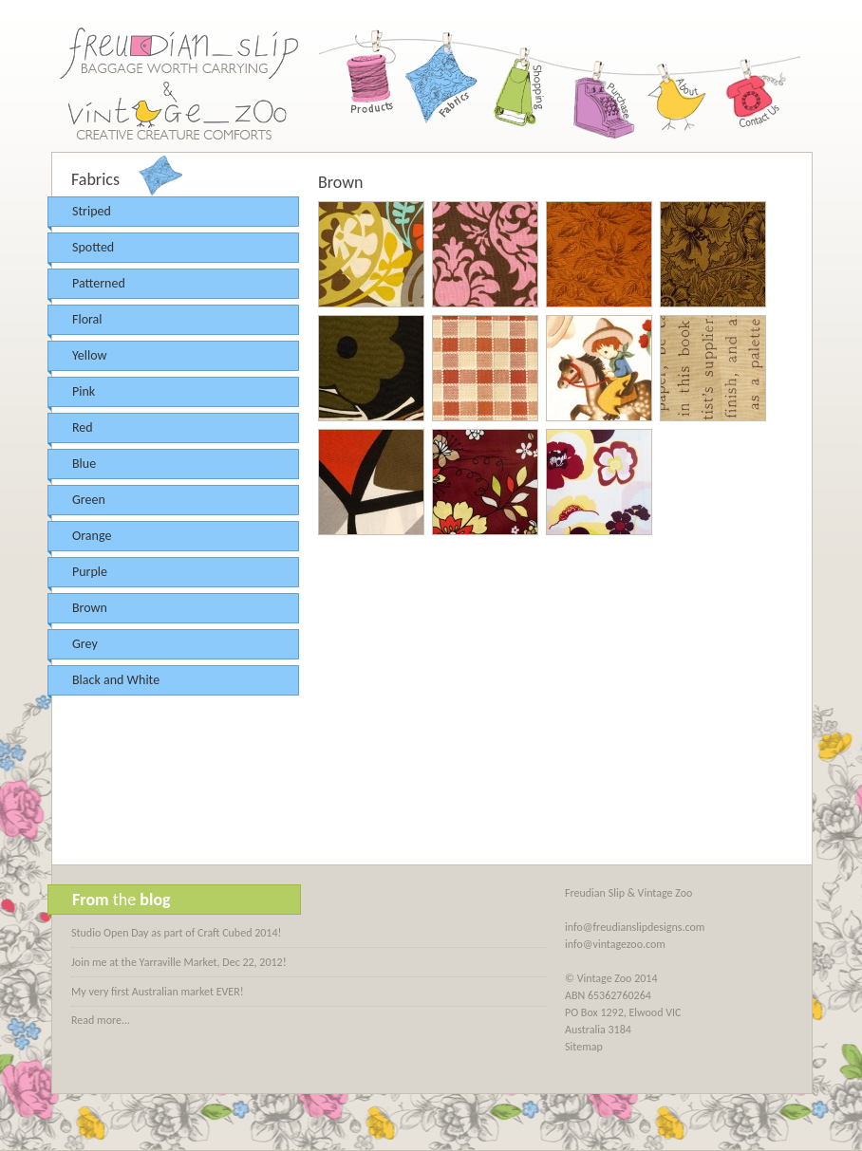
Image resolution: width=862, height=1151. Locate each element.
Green (88, 500)
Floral (87, 319)
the (121, 899)
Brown (89, 608)
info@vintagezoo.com (615, 944)
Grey (85, 644)
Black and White (115, 680)
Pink (83, 391)
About (674, 85)
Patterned (98, 283)
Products (366, 85)
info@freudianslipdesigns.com (634, 927)
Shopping (520, 85)
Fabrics (443, 85)
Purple (89, 572)
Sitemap (584, 1046)
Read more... (100, 1020)
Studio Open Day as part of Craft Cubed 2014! (176, 932)
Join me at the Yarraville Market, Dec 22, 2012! (179, 962)
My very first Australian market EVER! (157, 991)
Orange (91, 536)
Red (82, 427)
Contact (751, 85)
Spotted (93, 247)
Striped (91, 211)
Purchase (597, 85)
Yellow (89, 355)
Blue (84, 463)
